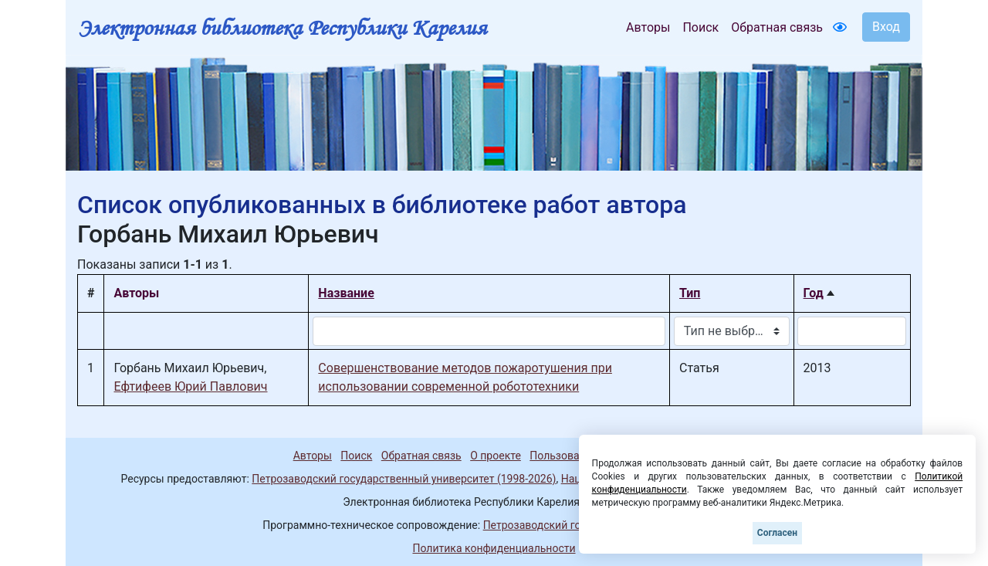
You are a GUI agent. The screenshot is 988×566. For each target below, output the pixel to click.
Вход (886, 26)
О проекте (495, 455)
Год (814, 293)
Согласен (777, 532)
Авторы (648, 27)
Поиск (700, 27)
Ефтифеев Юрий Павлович (190, 386)
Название (346, 293)
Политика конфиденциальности (493, 548)
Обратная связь (777, 27)
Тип (689, 293)
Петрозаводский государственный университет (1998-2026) (404, 479)
